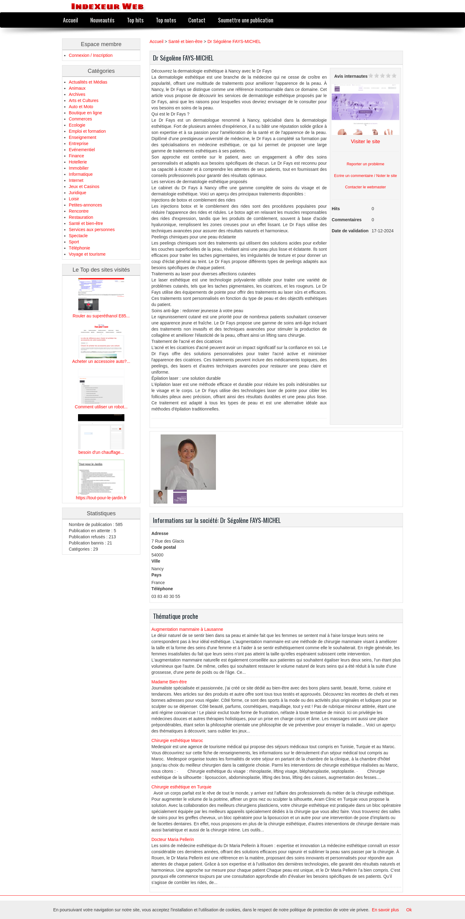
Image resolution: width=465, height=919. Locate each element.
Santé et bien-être (86, 223)
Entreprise (78, 143)
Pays (156, 574)
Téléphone (162, 588)
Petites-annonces (85, 204)
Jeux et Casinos (84, 186)
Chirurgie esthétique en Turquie (181, 786)
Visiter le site (365, 141)
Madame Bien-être (169, 681)
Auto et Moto (81, 106)
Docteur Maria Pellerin (172, 839)
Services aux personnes (92, 229)
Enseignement (82, 137)
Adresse (159, 533)
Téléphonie (79, 247)
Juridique (77, 192)
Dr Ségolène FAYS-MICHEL (234, 41)
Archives (77, 94)
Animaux (77, 88)
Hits (336, 208)
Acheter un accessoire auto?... (101, 361)
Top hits (135, 20)
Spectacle (78, 235)
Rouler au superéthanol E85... (101, 315)
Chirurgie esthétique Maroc (177, 740)
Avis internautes (350, 76)
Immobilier (79, 168)
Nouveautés (102, 20)
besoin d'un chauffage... (101, 452)
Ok (409, 909)
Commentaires (346, 219)
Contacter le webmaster (365, 187)
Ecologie (77, 125)
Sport (74, 241)
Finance (76, 155)
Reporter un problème (366, 164)
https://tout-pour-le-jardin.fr (101, 497)
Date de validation (350, 230)
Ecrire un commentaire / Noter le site (365, 176)
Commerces (80, 118)
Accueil (70, 20)
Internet (76, 180)
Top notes (166, 20)
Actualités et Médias (88, 82)
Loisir (74, 198)
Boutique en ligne (85, 112)
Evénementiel (82, 149)
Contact (196, 20)
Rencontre (79, 211)
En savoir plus (385, 909)
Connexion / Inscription (90, 55)
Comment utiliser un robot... (101, 406)
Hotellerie (78, 161)
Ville (155, 561)
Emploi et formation (87, 131)
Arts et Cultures (83, 100)
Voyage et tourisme (87, 254)
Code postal (163, 547)
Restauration (81, 217)
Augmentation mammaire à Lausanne (187, 629)
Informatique (81, 174)
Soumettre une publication (245, 20)
